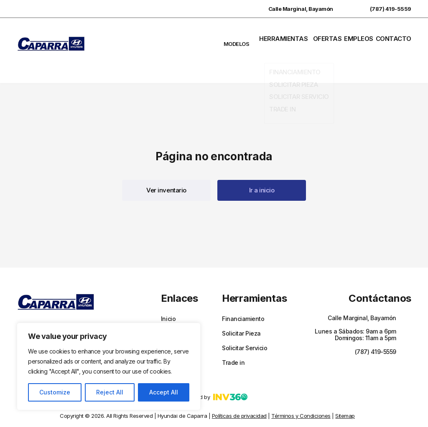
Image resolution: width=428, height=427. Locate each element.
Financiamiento (243, 292)
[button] (166, 163)
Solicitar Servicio (244, 321)
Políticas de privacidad (239, 389)
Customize (54, 392)
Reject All (109, 392)
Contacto (396, 37)
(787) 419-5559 (382, 8)
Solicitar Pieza (241, 306)
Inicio (168, 292)
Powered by (214, 370)
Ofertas (328, 37)
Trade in (233, 336)
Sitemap (345, 389)
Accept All (163, 392)
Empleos (360, 37)
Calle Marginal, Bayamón (292, 8)
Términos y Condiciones (300, 389)
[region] (109, 366)
